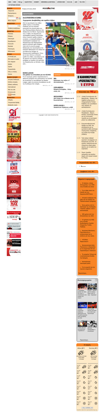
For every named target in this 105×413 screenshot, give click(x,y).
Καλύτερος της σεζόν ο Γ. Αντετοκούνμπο (64, 80)
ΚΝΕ (14, 2)
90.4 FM (82, 2)
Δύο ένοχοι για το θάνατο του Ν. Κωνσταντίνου (64, 98)
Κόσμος (10, 36)
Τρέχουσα (11, 10)
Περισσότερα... (82, 273)
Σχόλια (10, 66)
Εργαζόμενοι (12, 41)
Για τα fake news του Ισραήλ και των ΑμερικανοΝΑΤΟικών (87, 192)
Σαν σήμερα (11, 61)
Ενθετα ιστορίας (13, 82)
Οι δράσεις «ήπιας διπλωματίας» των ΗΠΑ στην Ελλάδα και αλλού (87, 184)
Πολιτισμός (11, 49)
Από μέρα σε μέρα (13, 59)
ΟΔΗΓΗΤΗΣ (28, 2)
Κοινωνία (10, 43)
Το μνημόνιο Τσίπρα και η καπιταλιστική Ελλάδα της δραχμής (88, 256)
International (12, 87)
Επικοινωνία (11, 92)
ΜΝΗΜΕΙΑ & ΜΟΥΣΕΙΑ (48, 2)
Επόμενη (10, 16)
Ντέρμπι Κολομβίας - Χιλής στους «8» (64, 89)
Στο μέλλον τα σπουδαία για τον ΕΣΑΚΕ (37, 74)
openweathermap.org (91, 410)
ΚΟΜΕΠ (36, 2)
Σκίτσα (10, 74)
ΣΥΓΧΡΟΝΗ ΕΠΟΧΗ (14, 5)
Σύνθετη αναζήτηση (14, 28)
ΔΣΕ (76, 2)
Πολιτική (10, 33)
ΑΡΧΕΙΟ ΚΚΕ (61, 2)
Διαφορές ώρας (12, 105)
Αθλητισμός (11, 51)
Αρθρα (10, 64)
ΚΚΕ (10, 2)
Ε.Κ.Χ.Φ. (69, 2)
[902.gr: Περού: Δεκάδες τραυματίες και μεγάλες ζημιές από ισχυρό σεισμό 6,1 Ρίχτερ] (78, 152)
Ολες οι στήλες (12, 71)
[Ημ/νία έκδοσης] (12, 18)
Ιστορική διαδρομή (13, 79)
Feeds (11, 95)
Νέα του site (11, 89)
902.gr (20, 2)
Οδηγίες (10, 100)
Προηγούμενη (12, 13)
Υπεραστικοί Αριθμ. (14, 102)
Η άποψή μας (12, 56)
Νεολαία (10, 46)
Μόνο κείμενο (12, 20)
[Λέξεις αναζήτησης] (13, 26)
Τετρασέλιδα (11, 69)
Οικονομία (11, 38)
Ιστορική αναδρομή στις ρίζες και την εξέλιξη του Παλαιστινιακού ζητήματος (88, 199)
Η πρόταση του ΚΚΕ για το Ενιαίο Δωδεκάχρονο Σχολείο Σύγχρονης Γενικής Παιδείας (87, 223)
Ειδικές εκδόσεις (13, 84)
